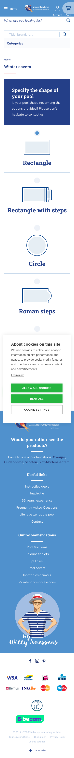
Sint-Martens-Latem (54, 462)
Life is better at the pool (37, 514)
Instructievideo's (37, 486)
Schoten (31, 462)
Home (7, 59)
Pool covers (37, 568)
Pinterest (44, 661)
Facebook (30, 661)
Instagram (37, 661)
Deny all (36, 398)
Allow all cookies (36, 387)
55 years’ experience (37, 500)
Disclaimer (40, 736)
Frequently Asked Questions (37, 507)
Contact (37, 521)
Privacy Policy (57, 736)
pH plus (37, 561)
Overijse (59, 457)
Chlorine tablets (37, 554)
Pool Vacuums (37, 547)
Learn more (17, 374)
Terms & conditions (19, 736)
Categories (15, 43)
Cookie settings (37, 741)
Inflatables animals (37, 575)
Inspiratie (37, 493)
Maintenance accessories (37, 582)
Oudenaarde (13, 462)
